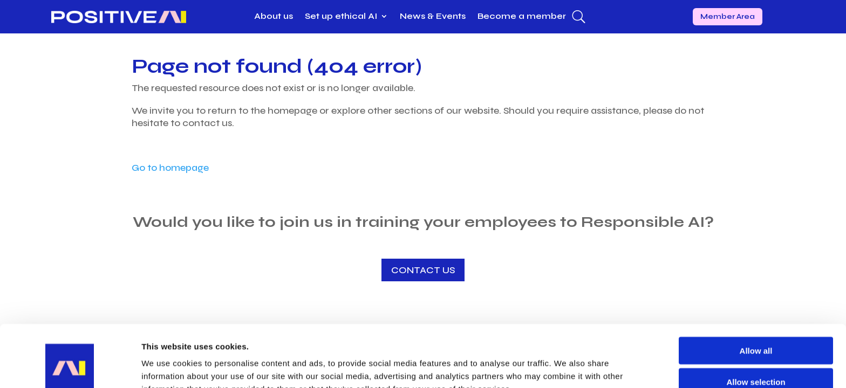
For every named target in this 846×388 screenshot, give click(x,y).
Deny (756, 356)
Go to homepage (170, 168)
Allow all (756, 293)
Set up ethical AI (341, 16)
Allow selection (755, 325)
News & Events (433, 16)
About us (273, 16)
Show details (566, 366)
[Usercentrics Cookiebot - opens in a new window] (70, 367)
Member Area (727, 16)
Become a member (521, 16)
